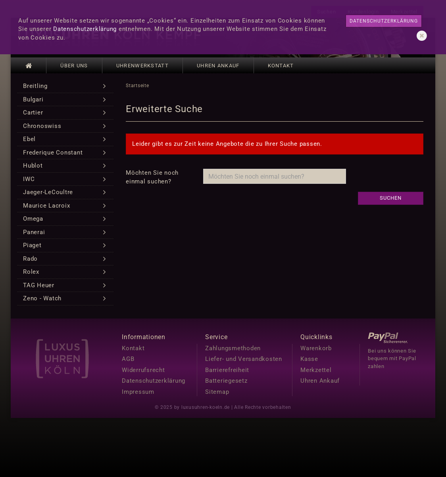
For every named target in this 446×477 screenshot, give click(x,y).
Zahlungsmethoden (233, 348)
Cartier (33, 112)
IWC (29, 179)
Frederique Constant (53, 152)
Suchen (391, 198)
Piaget (32, 245)
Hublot (33, 165)
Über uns (74, 66)
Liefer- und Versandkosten (243, 359)
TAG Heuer (38, 285)
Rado (30, 258)
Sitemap (217, 391)
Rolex (31, 271)
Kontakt (281, 66)
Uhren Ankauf (218, 66)
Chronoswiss (42, 126)
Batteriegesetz (226, 380)
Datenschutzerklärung (85, 28)
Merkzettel (316, 370)
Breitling (35, 86)
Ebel (29, 139)
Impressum (138, 391)
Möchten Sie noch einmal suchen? (152, 177)
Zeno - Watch (42, 298)
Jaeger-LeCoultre (48, 192)
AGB (128, 359)
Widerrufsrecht (143, 370)
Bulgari (33, 99)
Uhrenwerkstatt (142, 66)
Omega (33, 218)
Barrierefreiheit (227, 370)
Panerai (34, 232)
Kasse (309, 359)
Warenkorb (316, 348)
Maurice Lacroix (46, 205)
